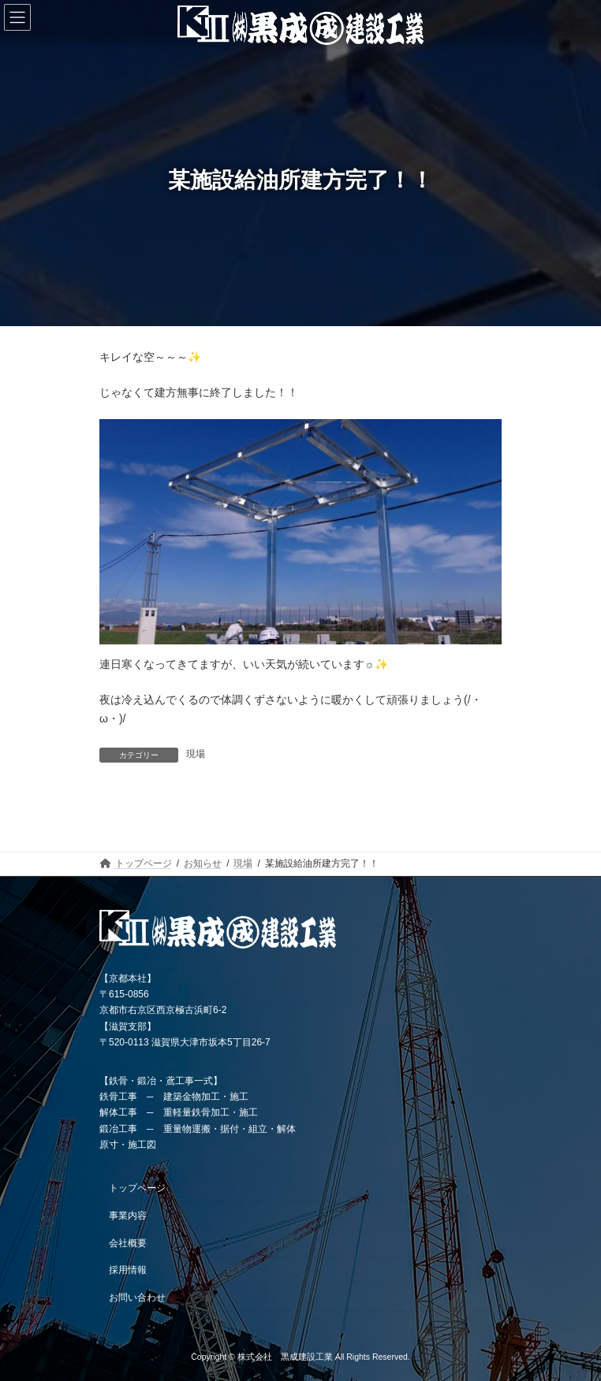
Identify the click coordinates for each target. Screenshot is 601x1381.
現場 (195, 753)
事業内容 (128, 1214)
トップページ (137, 1188)
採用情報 (128, 1269)
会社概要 (128, 1242)
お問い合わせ (137, 1297)
